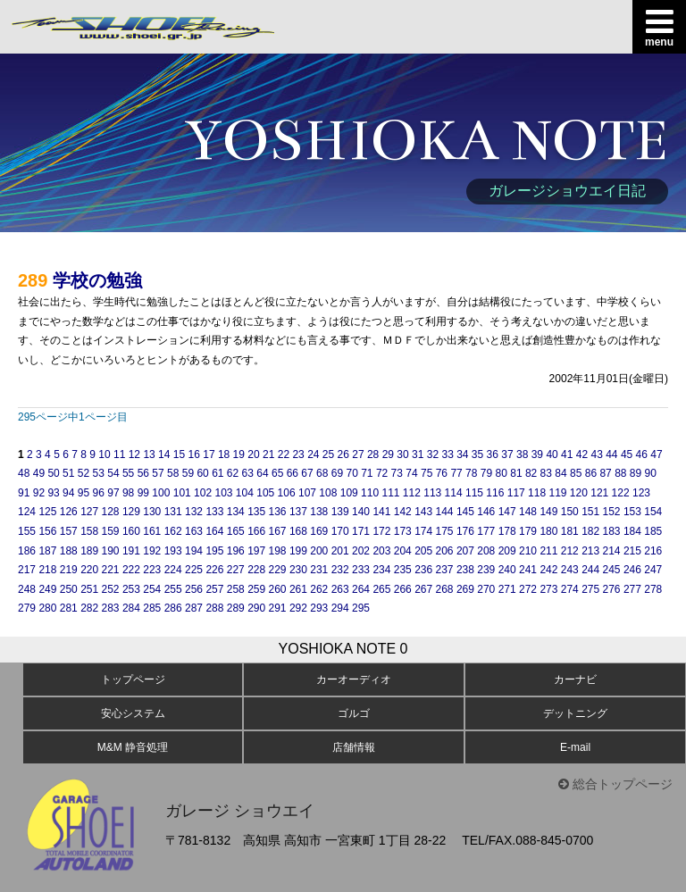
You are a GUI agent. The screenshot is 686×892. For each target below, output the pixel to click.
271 (507, 589)
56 (143, 473)
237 (445, 569)
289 (236, 608)
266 (403, 589)
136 (278, 511)
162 (173, 531)
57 (157, 473)
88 (620, 473)
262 (319, 589)
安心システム (133, 713)
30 (402, 454)
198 (278, 551)
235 (403, 569)
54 (113, 473)
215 (632, 551)
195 (214, 551)
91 (23, 493)
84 (560, 473)
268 (445, 589)
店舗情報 (353, 747)
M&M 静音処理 (132, 747)
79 (486, 473)
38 (522, 454)
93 (53, 493)
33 (447, 454)
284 (131, 608)
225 (194, 569)
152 (612, 511)
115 (474, 493)
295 (361, 608)
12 (134, 454)
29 (388, 454)
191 (131, 551)
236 (423, 569)
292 (298, 608)
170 (340, 531)
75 (426, 473)
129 (131, 511)
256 (194, 589)
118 (537, 493)
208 (486, 551)
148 (528, 511)
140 (361, 511)
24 (313, 454)
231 (319, 569)
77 (456, 473)
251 (89, 589)
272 (528, 589)
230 (298, 569)
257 (214, 589)
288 (214, 608)
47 (656, 454)
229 (278, 569)
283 (111, 608)
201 (340, 551)
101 (182, 493)
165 (236, 531)
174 (423, 531)
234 (381, 569)
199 (298, 551)
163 (194, 531)
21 (268, 454)
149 (548, 511)
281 (69, 608)
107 (307, 493)
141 (381, 511)
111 (390, 493)
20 (253, 454)
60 (202, 473)
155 (27, 531)
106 (287, 493)
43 (596, 454)
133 (214, 511)
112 (412, 493)
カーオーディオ (353, 679)
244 (590, 569)
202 (361, 551)
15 (179, 454)
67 (307, 473)
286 (173, 608)
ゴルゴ (354, 713)
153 (632, 511)
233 (361, 569)
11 (119, 454)
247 (653, 569)
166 (256, 531)
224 (173, 569)
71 (366, 473)
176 (465, 531)
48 (23, 473)
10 (104, 454)
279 (27, 608)
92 (39, 493)
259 (256, 589)
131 (173, 511)
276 (612, 589)
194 (194, 551)
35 (477, 454)
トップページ (133, 679)
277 (632, 589)
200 (319, 551)
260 (278, 589)
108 (328, 493)
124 (27, 511)
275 (590, 589)
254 (152, 589)
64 (262, 473)
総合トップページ (615, 784)
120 (579, 493)
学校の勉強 (97, 280)
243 (570, 569)
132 (194, 511)
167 (278, 531)
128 (111, 511)
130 (152, 511)
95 (83, 493)
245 (612, 569)
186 (27, 551)
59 (188, 473)
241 (528, 569)
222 (131, 569)
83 (546, 473)
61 (217, 473)
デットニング (575, 713)
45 (626, 454)
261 (298, 589)
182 (590, 531)
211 (548, 551)
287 (194, 608)
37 (507, 454)
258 (236, 589)
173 (403, 531)
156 (47, 531)
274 (570, 589)
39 (537, 454)
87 (605, 473)
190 (111, 551)
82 (531, 473)
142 (403, 511)
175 (445, 531)
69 (337, 473)
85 (575, 473)
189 (89, 551)
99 (143, 493)
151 (590, 511)
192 (152, 551)
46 (642, 454)
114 (454, 493)
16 (194, 454)
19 (239, 454)
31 (417, 454)
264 (361, 589)
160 (131, 531)
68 (322, 473)
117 (516, 493)
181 (570, 531)
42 (582, 454)
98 (128, 493)
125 (47, 511)
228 (256, 569)
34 (462, 454)
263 (340, 589)
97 (113, 493)
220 (89, 569)
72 (382, 473)
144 (445, 511)
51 (68, 473)
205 (423, 551)
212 (570, 551)
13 (149, 454)
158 (89, 531)
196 (236, 551)
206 (445, 551)
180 (548, 531)
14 (164, 454)
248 (27, 589)
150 (570, 511)
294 (340, 608)
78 (471, 473)
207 (465, 551)
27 (358, 454)
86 (591, 473)
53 (99, 473)
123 (641, 493)
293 (319, 608)
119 (557, 493)
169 (319, 531)
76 (442, 473)
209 (507, 551)
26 (343, 454)
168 (298, 531)
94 (68, 493)
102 (203, 493)
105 (265, 493)
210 (528, 551)
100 (161, 493)
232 (340, 569)
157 (69, 531)
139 (340, 511)
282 (89, 608)
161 (152, 531)
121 (599, 493)
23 (298, 454)
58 (173, 473)
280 (47, 608)
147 (507, 511)
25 (328, 454)
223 (152, 569)
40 (551, 454)
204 (403, 551)
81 (516, 473)
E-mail (575, 747)
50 (53, 473)
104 (245, 493)
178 (507, 531)
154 (653, 511)
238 (465, 569)
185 (653, 531)
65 (277, 473)
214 (612, 551)
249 (47, 589)
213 (590, 551)
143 (423, 511)
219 (69, 569)
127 (89, 511)
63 (248, 473)
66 (292, 473)
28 (373, 454)
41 (567, 454)
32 (433, 454)
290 (256, 608)
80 (501, 473)
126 (69, 511)
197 (256, 551)
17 (208, 454)
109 (349, 493)
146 (486, 511)
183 (612, 531)
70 (351, 473)
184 (632, 531)
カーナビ (575, 679)
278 (653, 589)
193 (173, 551)
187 (47, 551)
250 (69, 589)
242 (548, 569)
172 (381, 531)
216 (653, 551)
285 (152, 608)
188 (69, 551)
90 (651, 473)
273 (548, 589)
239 (486, 569)
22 (283, 454)
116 (495, 493)
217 (27, 569)
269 (465, 589)
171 (361, 531)
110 (370, 493)
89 (635, 473)
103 (223, 493)
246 (632, 569)
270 (486, 589)
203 (381, 551)
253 (131, 589)
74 (411, 473)
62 (232, 473)
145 (465, 511)
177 (486, 531)
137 (298, 511)
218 (47, 569)
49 (39, 473)
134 (236, 511)
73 (397, 473)
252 (111, 589)
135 (256, 511)
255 (173, 589)
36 (492, 454)
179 (528, 531)
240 (507, 569)
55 (128, 473)
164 (214, 531)
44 (611, 454)
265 (381, 589)
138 (319, 511)
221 (111, 569)
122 (621, 493)
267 (423, 589)
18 (224, 454)
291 (278, 608)
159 (111, 531)
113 (432, 493)
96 (99, 493)
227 (236, 569)
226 (214, 569)
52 (83, 473)
